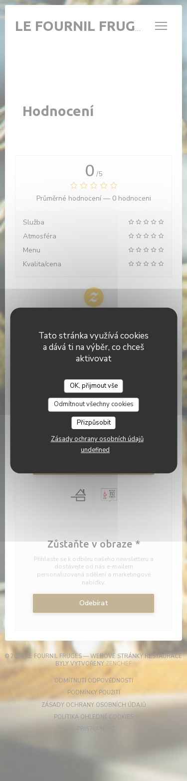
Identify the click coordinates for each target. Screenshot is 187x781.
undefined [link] (95, 450)
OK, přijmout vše (94, 385)
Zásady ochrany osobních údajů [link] (97, 439)
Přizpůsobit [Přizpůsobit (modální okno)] (94, 422)
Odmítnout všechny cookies (94, 404)
